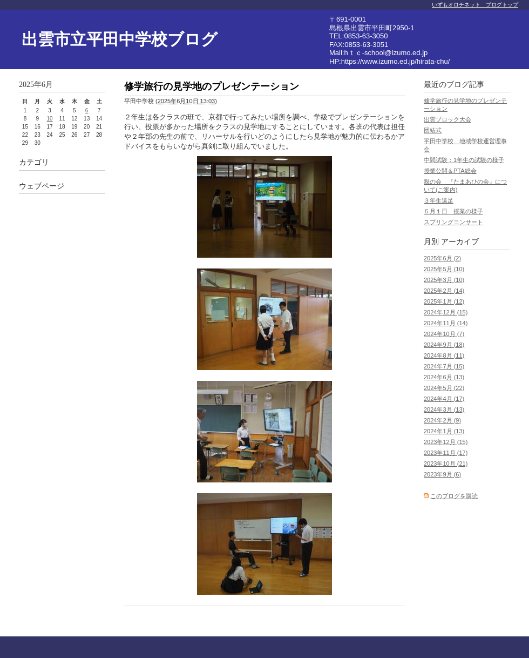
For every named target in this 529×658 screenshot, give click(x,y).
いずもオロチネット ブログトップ (475, 5)
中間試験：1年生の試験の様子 (464, 160)
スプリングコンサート (453, 222)
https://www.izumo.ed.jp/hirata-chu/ (395, 61)
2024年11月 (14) (445, 323)
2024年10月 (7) (444, 334)
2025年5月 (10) (444, 269)
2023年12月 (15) (445, 442)
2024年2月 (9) (442, 420)
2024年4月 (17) (444, 398)
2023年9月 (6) (442, 474)
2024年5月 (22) (444, 388)
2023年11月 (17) (445, 452)
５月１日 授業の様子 (453, 211)
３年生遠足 (438, 200)
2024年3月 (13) (444, 409)
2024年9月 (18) (444, 344)
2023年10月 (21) (445, 463)
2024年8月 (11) (444, 355)
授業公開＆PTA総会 (450, 170)
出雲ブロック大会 (447, 119)
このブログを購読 (454, 496)
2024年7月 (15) (444, 366)
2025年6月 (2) (442, 258)
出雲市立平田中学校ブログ (120, 39)
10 (50, 119)
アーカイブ (460, 242)
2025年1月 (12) (444, 301)
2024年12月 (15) (445, 312)
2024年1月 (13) (444, 431)
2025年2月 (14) (444, 290)
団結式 (433, 130)
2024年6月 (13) (444, 377)
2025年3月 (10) (444, 280)
